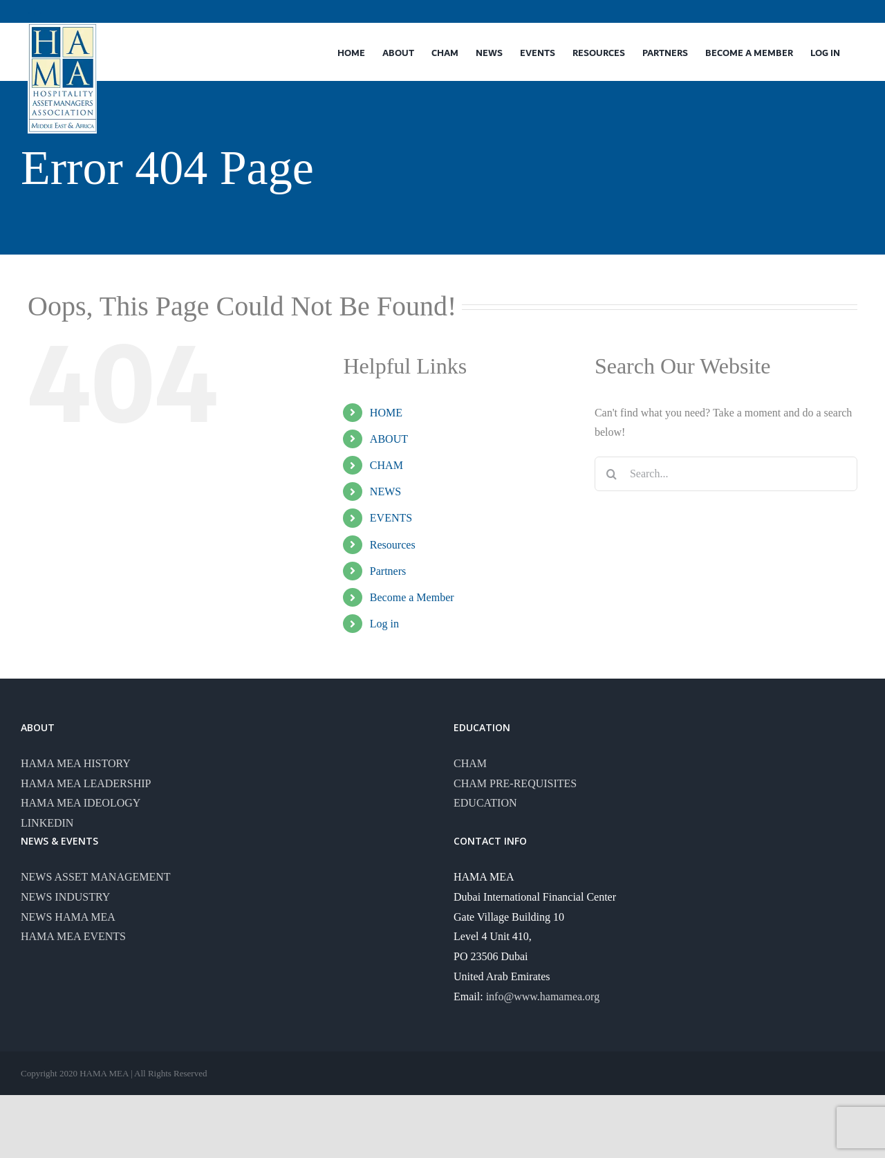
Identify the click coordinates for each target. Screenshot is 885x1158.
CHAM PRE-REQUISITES (515, 783)
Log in (384, 623)
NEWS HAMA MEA (68, 917)
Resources (393, 545)
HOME (386, 413)
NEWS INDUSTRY (65, 897)
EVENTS (391, 518)
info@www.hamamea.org (542, 996)
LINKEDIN (47, 823)
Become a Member (412, 597)
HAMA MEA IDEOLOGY (80, 803)
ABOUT (389, 439)
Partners (388, 571)
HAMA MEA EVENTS (73, 936)
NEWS (385, 491)
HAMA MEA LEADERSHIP (86, 783)
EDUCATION (485, 803)
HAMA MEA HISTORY (76, 763)
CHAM (386, 465)
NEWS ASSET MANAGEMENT (96, 877)
